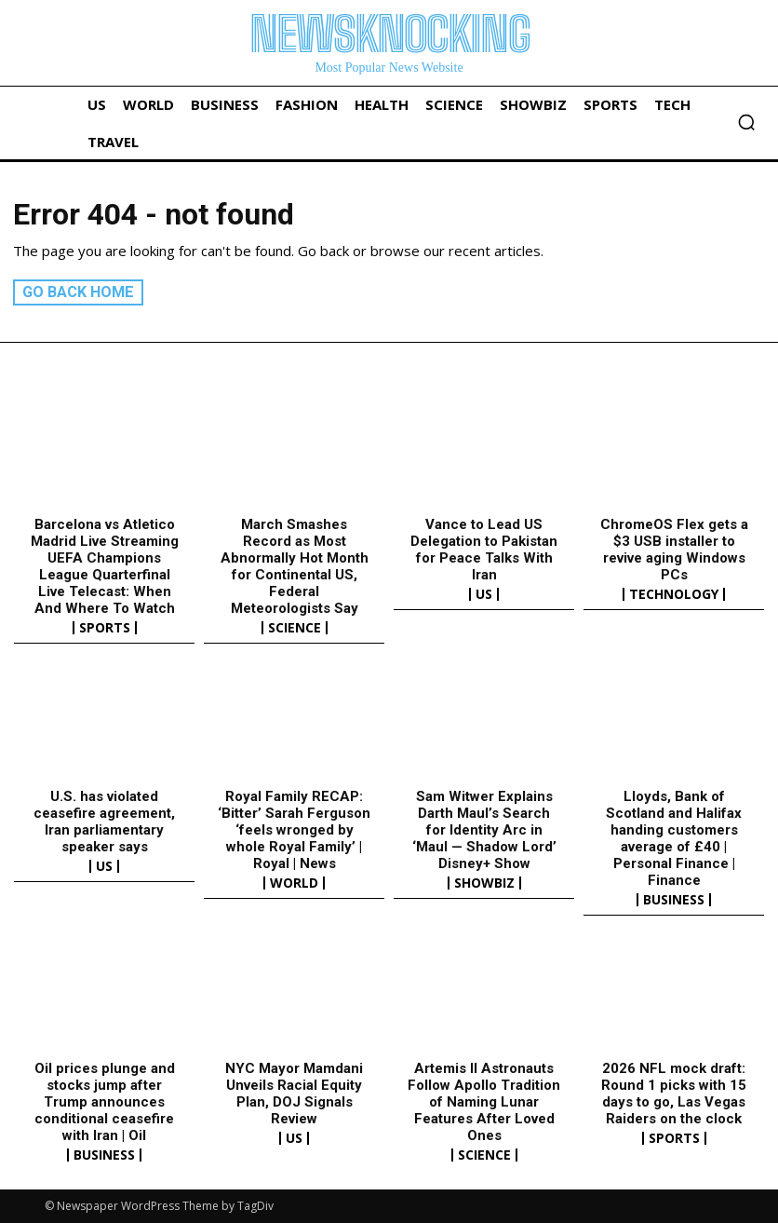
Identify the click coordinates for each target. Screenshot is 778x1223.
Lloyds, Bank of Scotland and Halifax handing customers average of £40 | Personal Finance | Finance (674, 838)
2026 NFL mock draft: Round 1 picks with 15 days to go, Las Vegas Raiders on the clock (673, 1093)
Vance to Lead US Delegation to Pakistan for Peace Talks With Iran (483, 548)
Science (294, 626)
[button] (746, 122)
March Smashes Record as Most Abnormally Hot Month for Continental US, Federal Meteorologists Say (295, 565)
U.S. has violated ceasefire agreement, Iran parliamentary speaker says (104, 821)
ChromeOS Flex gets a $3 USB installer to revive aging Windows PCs (674, 548)
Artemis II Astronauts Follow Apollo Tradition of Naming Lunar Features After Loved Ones (484, 1102)
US (484, 593)
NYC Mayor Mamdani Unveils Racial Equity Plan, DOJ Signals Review (294, 1093)
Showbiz (484, 883)
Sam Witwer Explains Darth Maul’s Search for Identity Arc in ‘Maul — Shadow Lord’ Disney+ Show (484, 830)
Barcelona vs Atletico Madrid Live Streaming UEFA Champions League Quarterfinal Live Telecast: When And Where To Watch (105, 565)
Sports (104, 626)
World (294, 883)
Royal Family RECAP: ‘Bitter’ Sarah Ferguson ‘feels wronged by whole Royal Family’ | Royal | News (294, 830)
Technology (673, 593)
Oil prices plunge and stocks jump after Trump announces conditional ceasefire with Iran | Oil (104, 1102)
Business (673, 899)
